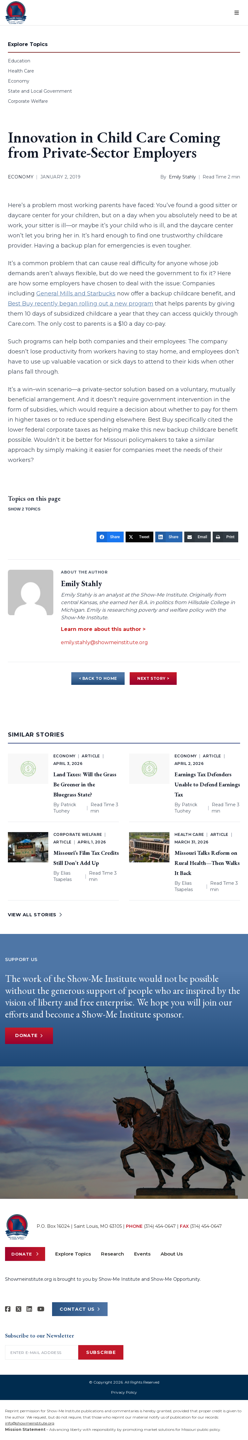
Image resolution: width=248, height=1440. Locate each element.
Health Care (21, 71)
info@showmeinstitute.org (29, 1423)
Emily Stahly (182, 177)
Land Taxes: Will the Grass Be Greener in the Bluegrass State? (84, 784)
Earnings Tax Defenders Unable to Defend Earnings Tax (207, 784)
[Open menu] (236, 12)
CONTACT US (80, 1309)
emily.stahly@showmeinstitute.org (104, 642)
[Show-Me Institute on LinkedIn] (29, 1309)
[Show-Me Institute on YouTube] (40, 1309)
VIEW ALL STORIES (35, 915)
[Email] (197, 537)
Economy (18, 81)
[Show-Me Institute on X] (18, 1309)
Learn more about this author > (103, 629)
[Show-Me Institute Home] (16, 12)
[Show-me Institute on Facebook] (8, 1309)
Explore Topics (73, 1254)
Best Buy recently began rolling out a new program (80, 303)
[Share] (110, 537)
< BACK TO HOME (98, 678)
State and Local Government (40, 91)
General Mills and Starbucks (75, 293)
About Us (172, 1254)
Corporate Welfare (28, 101)
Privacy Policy (124, 1392)
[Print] (225, 537)
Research (112, 1254)
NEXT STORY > (153, 678)
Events (142, 1254)
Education (19, 61)
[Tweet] (139, 537)
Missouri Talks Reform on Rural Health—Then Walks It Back (207, 863)
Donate (29, 1036)
